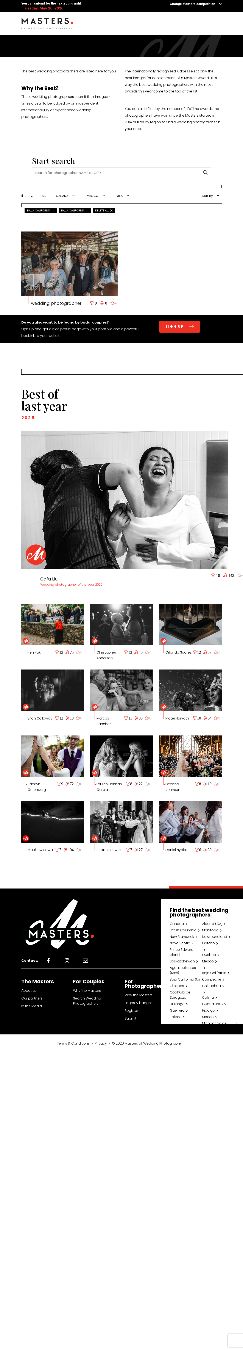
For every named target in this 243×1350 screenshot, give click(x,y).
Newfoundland (214, 936)
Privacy (101, 1043)
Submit (130, 1018)
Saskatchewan (182, 961)
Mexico (208, 961)
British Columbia (183, 930)
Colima (208, 997)
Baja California (214, 972)
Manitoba (210, 930)
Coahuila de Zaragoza (180, 995)
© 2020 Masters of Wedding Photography (147, 1043)
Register (131, 1010)
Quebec (209, 954)
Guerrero (177, 1010)
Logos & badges (139, 1002)
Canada (177, 923)
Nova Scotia (180, 943)
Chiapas (177, 985)
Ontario (208, 943)
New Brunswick (182, 936)
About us (28, 990)
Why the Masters (87, 990)
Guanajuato (212, 1003)
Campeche (211, 979)
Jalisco (176, 1016)
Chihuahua (211, 985)
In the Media (31, 1006)
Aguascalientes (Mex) (183, 970)
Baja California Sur (185, 979)
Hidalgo (208, 1010)
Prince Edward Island (181, 952)
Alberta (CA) (212, 923)
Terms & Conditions (73, 1043)
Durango (177, 1003)
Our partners (31, 998)
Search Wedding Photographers (87, 1001)
